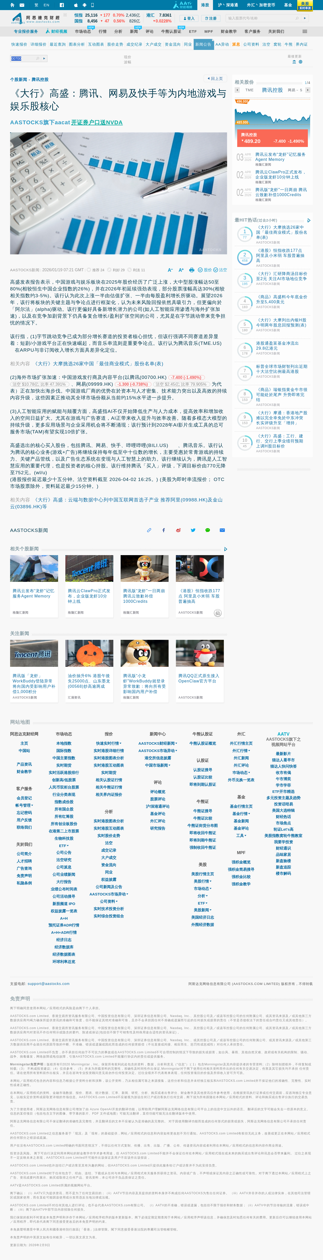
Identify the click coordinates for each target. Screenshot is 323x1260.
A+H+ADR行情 (64, 932)
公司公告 (63, 852)
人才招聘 (24, 861)
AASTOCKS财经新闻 (157, 743)
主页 (24, 743)
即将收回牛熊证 (203, 833)
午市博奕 (283, 779)
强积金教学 (241, 884)
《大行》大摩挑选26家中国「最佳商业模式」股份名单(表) (98, 363)
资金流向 (108, 865)
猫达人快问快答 (283, 766)
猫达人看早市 (283, 760)
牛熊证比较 (202, 818)
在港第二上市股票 (64, 831)
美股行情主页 (202, 874)
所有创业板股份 (64, 824)
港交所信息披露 (158, 758)
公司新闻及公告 (109, 887)
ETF (64, 846)
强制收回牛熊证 (203, 847)
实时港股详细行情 (109, 750)
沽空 (109, 843)
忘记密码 (24, 813)
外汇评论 (157, 821)
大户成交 (108, 857)
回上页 (215, 78)
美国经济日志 (202, 917)
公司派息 (63, 867)
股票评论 (157, 799)
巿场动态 (241, 772)
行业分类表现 (63, 794)
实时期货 (63, 765)
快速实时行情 (108, 743)
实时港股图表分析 (109, 758)
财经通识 (283, 848)
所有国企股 (64, 809)
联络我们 (24, 827)
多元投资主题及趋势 (283, 798)
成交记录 (108, 850)
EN (46, 5)
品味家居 (283, 854)
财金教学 (24, 771)
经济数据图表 (63, 954)
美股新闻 (202, 910)
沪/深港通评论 (158, 806)
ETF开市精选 (283, 791)
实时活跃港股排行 (64, 772)
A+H (64, 918)
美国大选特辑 (283, 810)
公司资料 (109, 901)
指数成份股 (64, 802)
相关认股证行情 (109, 780)
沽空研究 (63, 860)
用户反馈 (24, 820)
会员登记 (24, 798)
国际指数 (63, 750)
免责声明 (24, 876)
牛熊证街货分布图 (202, 825)
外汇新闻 (241, 758)
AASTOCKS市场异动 (109, 894)
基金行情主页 (241, 806)
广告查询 (24, 868)
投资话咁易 (283, 804)
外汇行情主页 (241, 743)
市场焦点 (283, 823)
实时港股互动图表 (109, 765)
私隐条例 (24, 883)
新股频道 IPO (63, 904)
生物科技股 (64, 838)
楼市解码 (283, 873)
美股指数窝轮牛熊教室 (283, 835)
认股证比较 (202, 777)
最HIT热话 (256, 220)
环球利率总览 (63, 961)
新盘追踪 (283, 867)
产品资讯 (24, 764)
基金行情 (241, 814)
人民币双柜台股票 (64, 787)
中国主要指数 (63, 758)
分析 (203, 896)
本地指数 (63, 743)
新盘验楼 (283, 861)
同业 (109, 872)
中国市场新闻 (157, 765)
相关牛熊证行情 (109, 787)
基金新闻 (241, 821)
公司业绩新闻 (63, 874)
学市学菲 (283, 785)
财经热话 (283, 817)
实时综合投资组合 (109, 916)
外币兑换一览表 (241, 780)
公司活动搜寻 (63, 896)
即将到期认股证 (203, 784)
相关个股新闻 (24, 548)
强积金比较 (241, 877)
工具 (241, 835)
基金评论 (157, 814)
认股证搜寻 (202, 770)
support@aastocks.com (49, 984)
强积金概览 (241, 862)
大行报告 (63, 882)
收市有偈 (283, 772)
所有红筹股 (64, 816)
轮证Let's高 (283, 829)
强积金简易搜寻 (241, 869)
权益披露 (108, 879)
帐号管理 (24, 805)
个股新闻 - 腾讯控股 (29, 79)
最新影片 (283, 754)
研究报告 (157, 828)
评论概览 (157, 792)
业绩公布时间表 (64, 889)
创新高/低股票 (64, 780)
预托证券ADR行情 (63, 925)
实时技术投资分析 (109, 909)
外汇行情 (241, 750)
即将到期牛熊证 (203, 840)
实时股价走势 (108, 835)
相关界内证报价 (109, 794)
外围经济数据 (202, 924)
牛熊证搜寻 (202, 811)
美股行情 (202, 881)
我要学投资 (283, 842)
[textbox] (267, 18)
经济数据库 (64, 947)
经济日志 (63, 940)
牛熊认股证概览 (203, 743)
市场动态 (202, 888)
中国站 (24, 750)
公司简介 (24, 854)
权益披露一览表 (64, 911)
